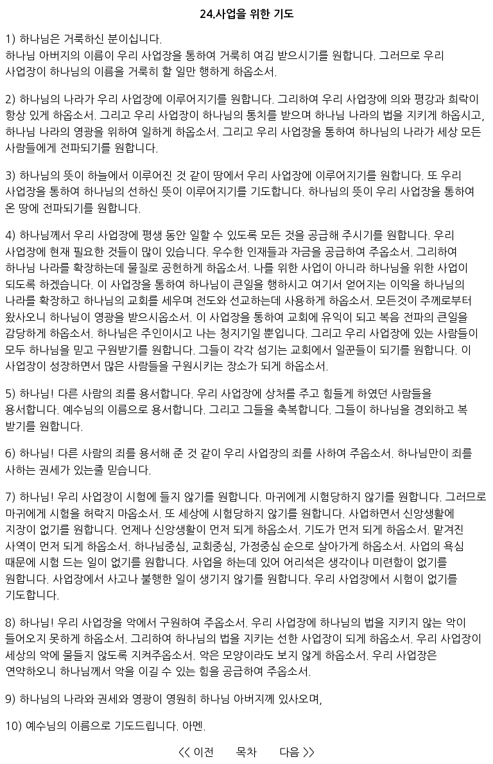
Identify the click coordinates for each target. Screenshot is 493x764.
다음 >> (297, 752)
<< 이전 (196, 752)
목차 (246, 752)
